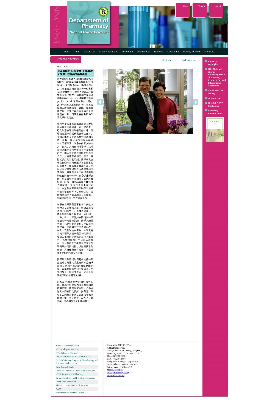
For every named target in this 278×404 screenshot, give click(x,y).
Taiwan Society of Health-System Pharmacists (75, 378)
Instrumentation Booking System (70, 392)
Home (186, 6)
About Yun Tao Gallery (215, 92)
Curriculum (127, 51)
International (143, 51)
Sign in (218, 6)
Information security (115, 375)
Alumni (59, 385)
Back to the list (189, 60)
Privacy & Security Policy (118, 372)
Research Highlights (213, 63)
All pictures (166, 60)
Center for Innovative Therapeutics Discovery (75, 370)
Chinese (201, 6)
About (77, 51)
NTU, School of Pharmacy (67, 353)
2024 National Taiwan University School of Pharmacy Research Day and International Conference (217, 77)
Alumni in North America (77, 385)
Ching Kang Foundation (66, 381)
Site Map (209, 51)
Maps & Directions (115, 370)
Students (158, 51)
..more (219, 113)
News (67, 51)
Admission (89, 51)
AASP (58, 389)
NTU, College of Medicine (67, 349)
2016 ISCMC (214, 98)
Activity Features (191, 51)
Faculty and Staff (108, 51)
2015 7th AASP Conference (215, 104)
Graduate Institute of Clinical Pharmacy (73, 356)
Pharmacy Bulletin (213, 112)
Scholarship (172, 51)
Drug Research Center (65, 367)
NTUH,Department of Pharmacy (70, 374)
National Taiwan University (67, 345)
